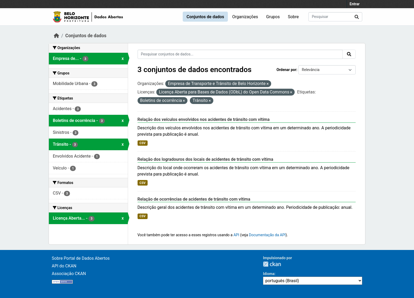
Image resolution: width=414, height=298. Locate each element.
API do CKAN (64, 265)
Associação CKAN (69, 273)
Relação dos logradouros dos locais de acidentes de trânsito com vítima (205, 159)
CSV (142, 143)
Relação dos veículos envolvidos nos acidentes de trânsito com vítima (204, 119)
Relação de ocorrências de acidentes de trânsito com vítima (194, 199)
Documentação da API (267, 235)
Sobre (293, 16)
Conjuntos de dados (205, 16)
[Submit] (356, 16)
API (236, 235)
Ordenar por (286, 70)
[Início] (56, 35)
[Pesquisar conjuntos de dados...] (335, 16)
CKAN (272, 264)
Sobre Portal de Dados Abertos (81, 258)
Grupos (273, 16)
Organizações (245, 16)
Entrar (355, 4)
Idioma (268, 274)
